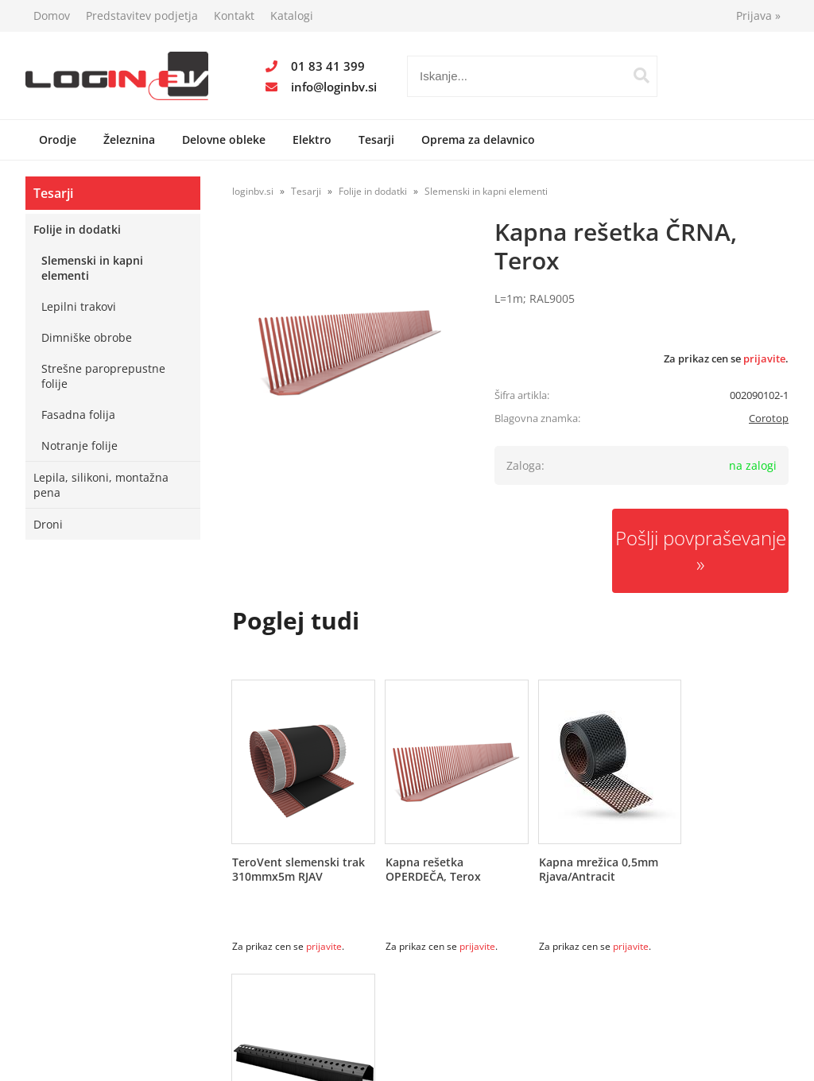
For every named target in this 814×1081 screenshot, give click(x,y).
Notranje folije (79, 445)
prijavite (764, 358)
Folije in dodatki (77, 229)
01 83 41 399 (328, 66)
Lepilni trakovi (78, 306)
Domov (51, 15)
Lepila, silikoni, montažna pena (101, 485)
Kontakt (234, 15)
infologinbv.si (334, 87)
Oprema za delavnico (478, 139)
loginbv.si (252, 191)
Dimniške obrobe (86, 337)
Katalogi (291, 15)
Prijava (758, 15)
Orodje (57, 139)
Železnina (129, 139)
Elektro (312, 139)
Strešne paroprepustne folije (103, 376)
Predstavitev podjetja (142, 15)
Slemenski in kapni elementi (92, 268)
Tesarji (376, 139)
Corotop (769, 418)
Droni (48, 524)
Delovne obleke (224, 139)
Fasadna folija (78, 414)
